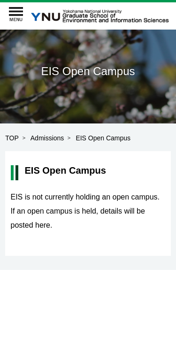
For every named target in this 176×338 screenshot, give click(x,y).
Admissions (47, 138)
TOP (12, 138)
